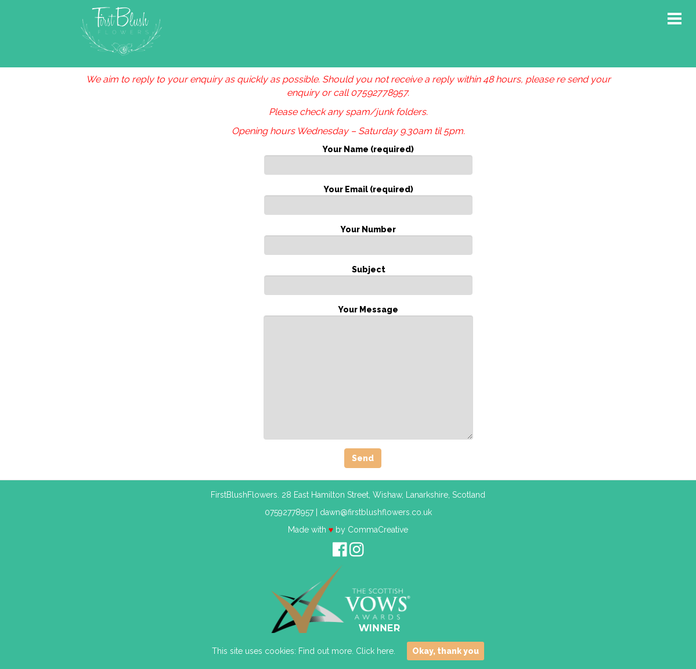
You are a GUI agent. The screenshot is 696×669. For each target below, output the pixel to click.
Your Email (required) (368, 200)
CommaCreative (378, 529)
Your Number (368, 240)
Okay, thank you (445, 651)
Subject (368, 280)
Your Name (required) (368, 160)
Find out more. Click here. (346, 651)
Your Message (368, 372)
